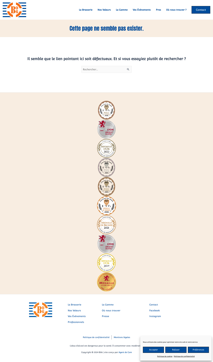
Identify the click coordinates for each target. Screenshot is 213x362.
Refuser (176, 350)
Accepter (153, 350)
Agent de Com (125, 352)
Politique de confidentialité (184, 356)
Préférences (198, 350)
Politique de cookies (164, 356)
